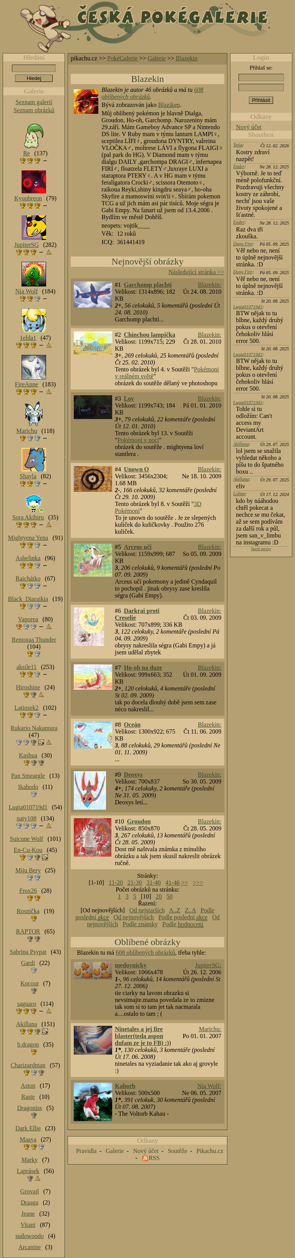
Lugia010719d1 (247, 307)
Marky (30, 1159)
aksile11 (27, 667)
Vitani (28, 1224)
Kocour (29, 983)
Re (26, 153)
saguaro (26, 1003)
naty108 (26, 818)
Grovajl (29, 1191)
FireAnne (26, 384)
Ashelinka (28, 558)
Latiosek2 (26, 707)
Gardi (28, 963)
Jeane (28, 1213)
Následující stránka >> (196, 272)
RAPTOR (28, 931)
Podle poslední (182, 917)
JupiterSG (26, 244)
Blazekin (187, 58)
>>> (198, 882)
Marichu (26, 431)
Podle (182, 924)
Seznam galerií (34, 102)
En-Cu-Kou (28, 850)
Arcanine (29, 1247)
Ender (238, 166)
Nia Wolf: (209, 1086)
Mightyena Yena (28, 537)
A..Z (174, 910)
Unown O (136, 469)
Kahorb (125, 1086)
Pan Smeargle (28, 775)
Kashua (28, 755)
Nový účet (248, 127)
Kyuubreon (28, 198)
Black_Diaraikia (28, 599)
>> (184, 882)
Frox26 (28, 890)
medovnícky (131, 965)
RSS (154, 1158)
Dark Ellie (28, 1128)
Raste (28, 1096)
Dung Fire (242, 243)
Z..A (190, 910)
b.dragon (28, 1044)
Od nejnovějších (134, 917)
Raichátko (28, 578)
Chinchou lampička (149, 334)
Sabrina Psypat (28, 951)
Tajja (237, 145)
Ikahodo (28, 787)
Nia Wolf (26, 291)
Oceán (132, 724)
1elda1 (28, 337)
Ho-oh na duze (143, 667)
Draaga (29, 1202)
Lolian (239, 493)
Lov (129, 398)
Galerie (157, 58)
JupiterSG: (208, 965)
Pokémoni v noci (138, 440)
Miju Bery (28, 870)
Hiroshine (28, 687)
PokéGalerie (122, 58)
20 (159, 896)
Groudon (139, 821)
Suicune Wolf (26, 838)
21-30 (135, 882)
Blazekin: (209, 284)
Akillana (241, 444)
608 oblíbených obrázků (145, 952)
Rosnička (28, 911)
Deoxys (133, 774)
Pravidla (86, 1151)
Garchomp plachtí (148, 284)
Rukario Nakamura (33, 728)
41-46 (172, 882)
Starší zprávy (261, 549)
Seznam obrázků (33, 110)
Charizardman (28, 1065)
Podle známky (140, 924)
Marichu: (210, 1029)
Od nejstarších (147, 910)
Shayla (28, 476)
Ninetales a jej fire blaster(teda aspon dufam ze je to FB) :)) (143, 1036)
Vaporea (28, 619)
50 (169, 896)
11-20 (116, 882)
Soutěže (177, 1151)
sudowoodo (29, 1236)
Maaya (28, 1139)
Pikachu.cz (209, 1151)
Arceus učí (137, 547)
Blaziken (169, 105)
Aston (28, 1085)
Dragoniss (29, 1108)
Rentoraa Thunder (34, 639)
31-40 (153, 882)
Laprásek (28, 1171)
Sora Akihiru (28, 517)
